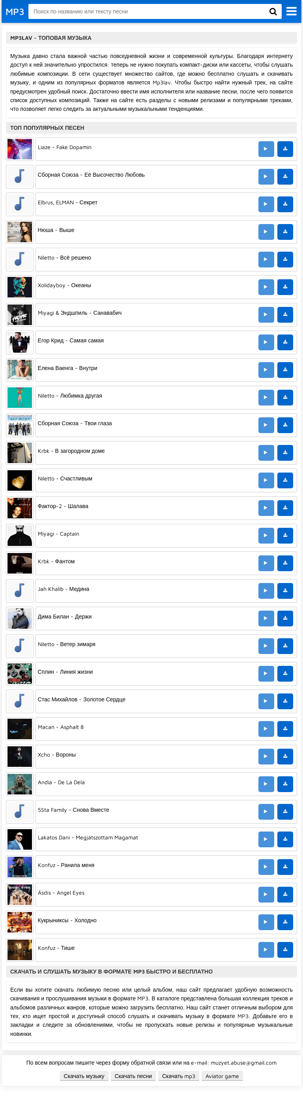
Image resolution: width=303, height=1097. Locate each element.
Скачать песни (133, 1076)
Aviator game (222, 1076)
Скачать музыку (84, 1076)
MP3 (15, 11)
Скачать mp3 (179, 1076)
